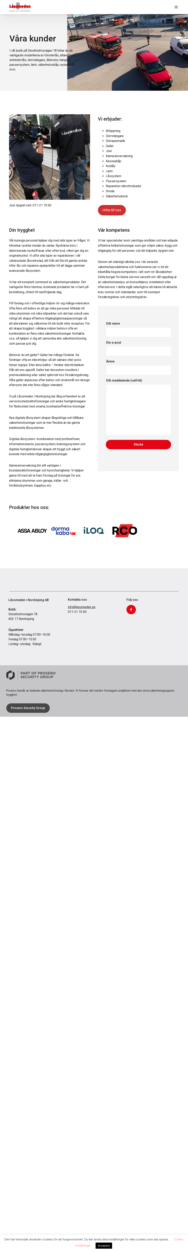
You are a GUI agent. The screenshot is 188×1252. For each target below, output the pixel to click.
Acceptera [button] (104, 1245)
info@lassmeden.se (81, 617)
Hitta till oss (112, 212)
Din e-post (138, 348)
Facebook (131, 624)
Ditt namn (138, 329)
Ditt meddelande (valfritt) (138, 409)
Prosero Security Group (28, 708)
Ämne (138, 367)
